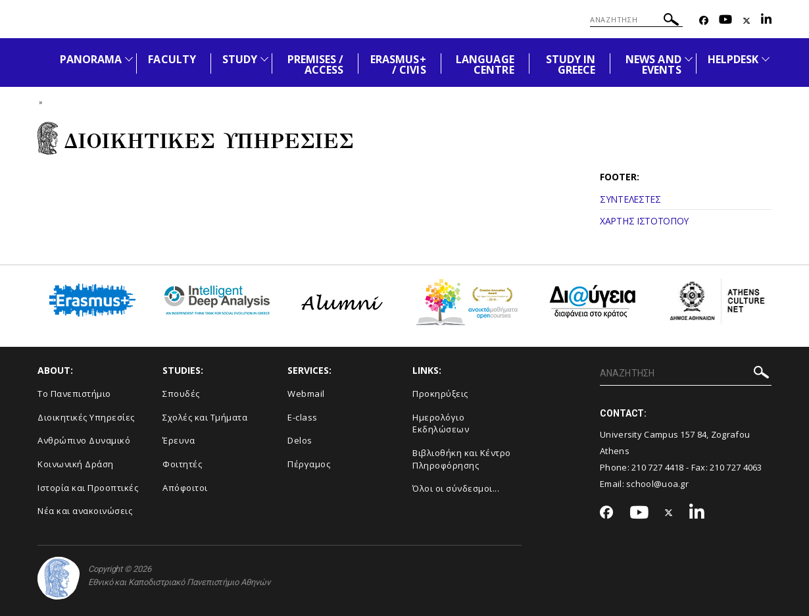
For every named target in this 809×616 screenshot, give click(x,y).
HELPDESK (733, 59)
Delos (299, 440)
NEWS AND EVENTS (653, 64)
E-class (302, 417)
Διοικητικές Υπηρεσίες (86, 417)
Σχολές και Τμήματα (204, 417)
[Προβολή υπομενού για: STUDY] (264, 59)
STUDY (239, 59)
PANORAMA (91, 59)
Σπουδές (181, 393)
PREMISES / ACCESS (315, 64)
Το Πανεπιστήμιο (74, 393)
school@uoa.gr (657, 484)
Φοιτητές (182, 464)
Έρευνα (178, 440)
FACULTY (171, 59)
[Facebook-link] (703, 20)
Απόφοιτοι (185, 488)
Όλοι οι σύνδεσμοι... (455, 488)
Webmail (306, 393)
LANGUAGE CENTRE (485, 64)
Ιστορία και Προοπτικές (87, 488)
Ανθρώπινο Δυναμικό (83, 440)
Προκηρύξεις (440, 393)
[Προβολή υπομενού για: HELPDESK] (765, 59)
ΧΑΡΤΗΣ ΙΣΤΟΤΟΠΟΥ (644, 221)
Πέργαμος (308, 464)
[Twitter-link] (746, 20)
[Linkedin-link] (766, 20)
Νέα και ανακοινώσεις (84, 511)
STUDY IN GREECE (570, 64)
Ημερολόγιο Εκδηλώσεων (440, 423)
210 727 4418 (657, 467)
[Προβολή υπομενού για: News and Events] (688, 59)
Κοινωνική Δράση (75, 464)
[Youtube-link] (725, 20)
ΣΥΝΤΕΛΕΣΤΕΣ (630, 199)
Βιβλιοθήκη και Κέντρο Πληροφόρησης (461, 459)
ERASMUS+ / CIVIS (398, 64)
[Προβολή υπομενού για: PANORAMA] (129, 59)
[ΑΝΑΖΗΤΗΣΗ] (636, 20)
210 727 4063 (736, 467)
